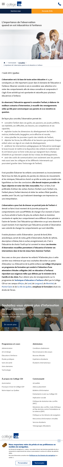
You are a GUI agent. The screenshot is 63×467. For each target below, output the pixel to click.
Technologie (6, 370)
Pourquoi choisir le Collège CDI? (13, 387)
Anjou (21, 283)
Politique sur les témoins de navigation (46, 415)
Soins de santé (7, 363)
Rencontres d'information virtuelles (45, 419)
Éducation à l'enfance (9, 356)
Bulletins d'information (41, 390)
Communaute (12, 63)
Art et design (6, 352)
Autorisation (6, 383)
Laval (29, 283)
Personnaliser (23, 463)
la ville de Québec (24, 286)
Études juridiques (8, 359)
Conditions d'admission (41, 348)
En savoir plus (10, 324)
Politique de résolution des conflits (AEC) (45, 402)
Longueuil (39, 283)
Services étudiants (39, 422)
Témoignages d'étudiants (42, 426)
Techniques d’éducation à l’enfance (28, 280)
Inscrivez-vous (16, 11)
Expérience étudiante (40, 359)
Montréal (50, 283)
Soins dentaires (7, 366)
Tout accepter (39, 463)
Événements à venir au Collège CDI (45, 394)
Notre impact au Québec (10, 390)
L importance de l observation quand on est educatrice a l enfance (23, 65)
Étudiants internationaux (42, 363)
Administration (7, 348)
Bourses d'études (39, 356)
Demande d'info (47, 11)
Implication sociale (39, 398)
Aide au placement (39, 387)
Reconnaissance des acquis (42, 352)
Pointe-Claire (7, 286)
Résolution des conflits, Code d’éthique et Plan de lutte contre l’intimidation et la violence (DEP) (47, 409)
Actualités (21, 63)
